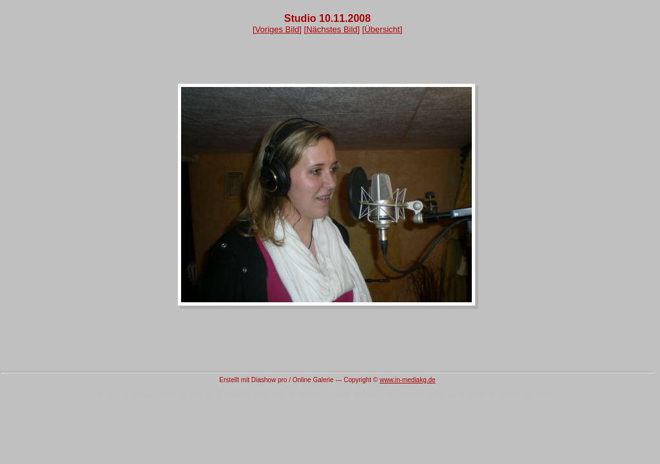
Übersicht (382, 29)
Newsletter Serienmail (522, 394)
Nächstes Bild (331, 29)
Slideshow (268, 394)
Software (366, 394)
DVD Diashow (181, 394)
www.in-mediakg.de (408, 379)
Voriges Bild (277, 29)
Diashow (441, 394)
